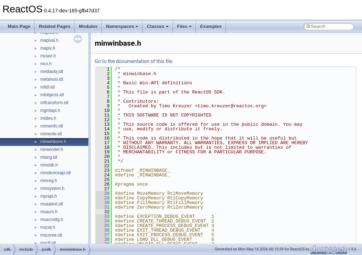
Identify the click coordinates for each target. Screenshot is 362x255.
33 (103, 216)
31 (103, 207)
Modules (88, 26)
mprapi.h (48, 196)
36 (103, 230)
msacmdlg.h (51, 219)
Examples (211, 26)
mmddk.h (49, 165)
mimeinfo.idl (51, 126)
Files (184, 26)
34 (103, 221)
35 (103, 225)
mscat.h (47, 227)
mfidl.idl (47, 87)
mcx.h (46, 63)
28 (103, 193)
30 (103, 202)
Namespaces (122, 26)
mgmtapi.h (50, 110)
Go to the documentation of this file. (134, 61)
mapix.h (47, 48)
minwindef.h (51, 149)
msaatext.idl (51, 204)
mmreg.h (48, 180)
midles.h (48, 118)
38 (103, 239)
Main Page (19, 26)
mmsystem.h (52, 188)
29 (103, 198)
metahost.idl (51, 79)
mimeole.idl (51, 133)
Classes (157, 26)
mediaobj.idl (51, 71)
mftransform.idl (54, 102)
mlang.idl (48, 157)
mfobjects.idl (52, 94)
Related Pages (54, 26)
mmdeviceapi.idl (55, 172)
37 (103, 235)
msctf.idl (48, 242)
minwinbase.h (53, 141)
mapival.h (49, 40)
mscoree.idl (51, 235)
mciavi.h (48, 55)
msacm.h (49, 211)
